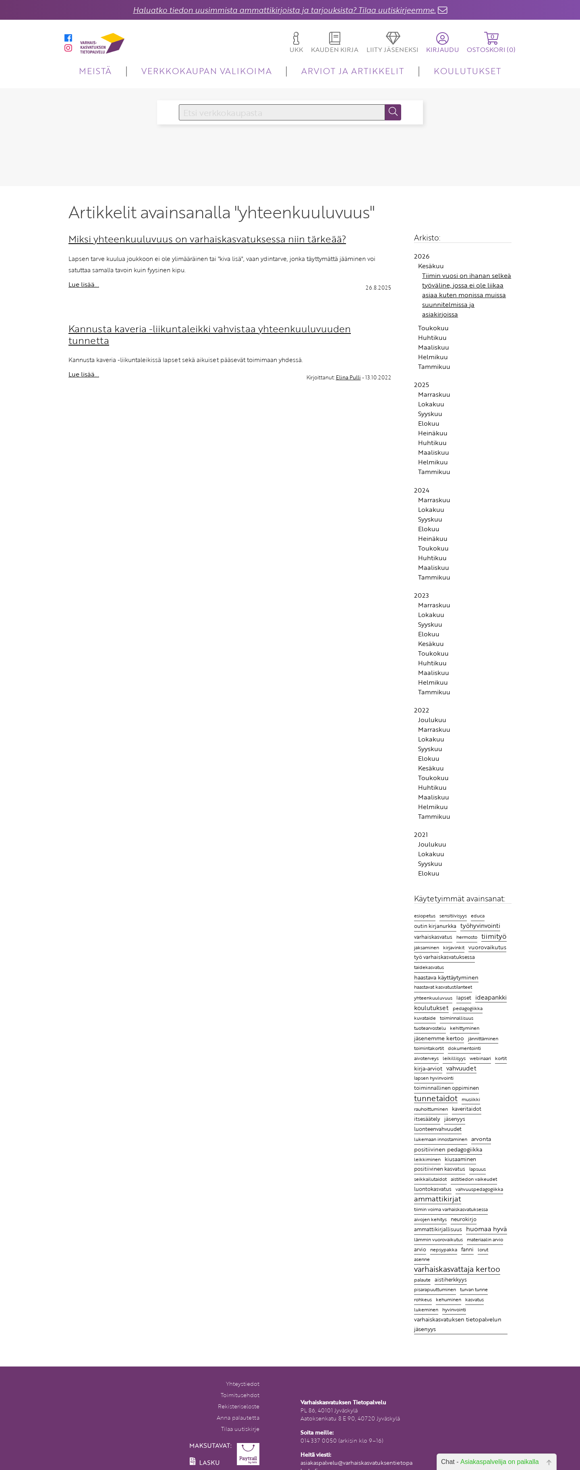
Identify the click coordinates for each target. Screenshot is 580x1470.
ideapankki (491, 997)
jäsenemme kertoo (439, 1038)
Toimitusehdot (240, 1395)
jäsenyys (454, 1119)
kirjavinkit (453, 947)
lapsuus (477, 1169)
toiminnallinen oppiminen (446, 1087)
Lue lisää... (83, 284)
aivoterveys (426, 1058)
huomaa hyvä (486, 1229)
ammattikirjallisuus (438, 1229)
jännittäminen (483, 1038)
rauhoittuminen (431, 1109)
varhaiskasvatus (433, 936)
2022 (421, 710)
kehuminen (448, 1299)
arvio (420, 1249)
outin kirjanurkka (435, 926)
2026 (421, 256)
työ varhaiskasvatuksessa (444, 957)
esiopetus (424, 915)
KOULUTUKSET (467, 70)
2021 (421, 834)
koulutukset (431, 1007)
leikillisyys (454, 1058)
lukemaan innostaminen (440, 1139)
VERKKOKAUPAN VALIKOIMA (206, 70)
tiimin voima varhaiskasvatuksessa (451, 1209)
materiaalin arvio (485, 1239)
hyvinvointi (454, 1309)
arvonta (481, 1139)
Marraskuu (434, 394)
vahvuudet (461, 1068)
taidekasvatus (429, 967)
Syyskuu (430, 413)
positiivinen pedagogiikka (448, 1149)
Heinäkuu (432, 433)
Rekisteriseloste (238, 1406)
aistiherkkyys (451, 1279)
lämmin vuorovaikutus (438, 1239)
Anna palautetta (238, 1417)
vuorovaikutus (487, 947)
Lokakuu (431, 404)
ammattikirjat (437, 1199)
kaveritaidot (466, 1109)
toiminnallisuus (456, 1017)
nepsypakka (443, 1249)
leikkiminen (427, 1159)
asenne (422, 1259)
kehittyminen (464, 1028)
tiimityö (494, 936)
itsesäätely (427, 1119)
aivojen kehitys (430, 1219)
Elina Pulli (348, 377)
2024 (421, 490)
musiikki (471, 1099)
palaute (422, 1279)
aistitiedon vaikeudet (474, 1178)
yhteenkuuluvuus (433, 997)
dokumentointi (464, 1048)
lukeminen (426, 1309)
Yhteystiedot (242, 1383)
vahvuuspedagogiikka (479, 1189)
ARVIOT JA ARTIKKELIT (352, 70)
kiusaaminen (460, 1159)
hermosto (466, 937)
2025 (421, 384)
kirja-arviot (428, 1068)
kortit (501, 1058)
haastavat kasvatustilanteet (443, 986)
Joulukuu (432, 720)
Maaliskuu (433, 347)
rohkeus (423, 1299)
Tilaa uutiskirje (240, 1428)
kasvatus (474, 1299)
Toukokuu (433, 328)
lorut (483, 1249)
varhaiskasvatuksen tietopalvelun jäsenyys (457, 1324)
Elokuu (428, 423)
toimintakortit (429, 1048)
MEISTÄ (95, 70)
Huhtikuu (432, 337)
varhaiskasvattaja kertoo (457, 1270)
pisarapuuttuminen (435, 1289)
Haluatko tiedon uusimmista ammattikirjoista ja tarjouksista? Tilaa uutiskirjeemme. (284, 10)
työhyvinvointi (480, 925)
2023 (421, 595)
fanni (467, 1249)
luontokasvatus (433, 1189)
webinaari (480, 1058)
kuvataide (425, 1018)
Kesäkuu (431, 266)
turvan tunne (474, 1289)
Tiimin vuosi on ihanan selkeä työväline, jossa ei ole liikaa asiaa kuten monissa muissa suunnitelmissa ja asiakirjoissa (466, 295)
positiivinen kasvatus (439, 1169)
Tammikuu (434, 366)
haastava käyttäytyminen (446, 977)
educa (478, 915)
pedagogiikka (468, 1008)
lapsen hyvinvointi (434, 1078)
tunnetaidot (436, 1098)
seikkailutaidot (430, 1179)
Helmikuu (433, 357)
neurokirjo (463, 1219)
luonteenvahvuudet (438, 1129)
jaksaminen (426, 947)
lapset (463, 997)
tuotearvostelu (430, 1028)
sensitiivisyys (453, 915)
